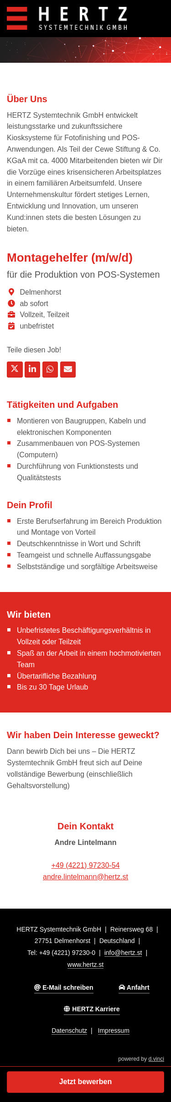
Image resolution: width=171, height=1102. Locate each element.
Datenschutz (69, 1030)
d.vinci (156, 1059)
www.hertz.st (85, 964)
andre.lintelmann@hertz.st (85, 877)
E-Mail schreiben (63, 987)
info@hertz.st (123, 952)
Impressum (114, 1030)
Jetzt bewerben (85, 1082)
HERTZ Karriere (91, 1009)
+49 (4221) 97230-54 (86, 865)
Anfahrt (134, 987)
